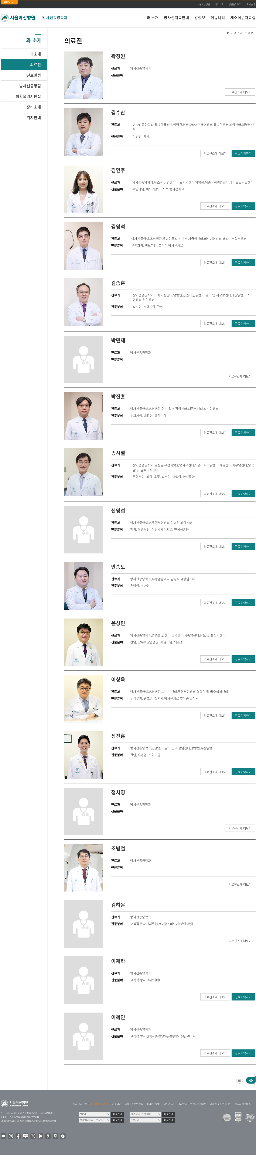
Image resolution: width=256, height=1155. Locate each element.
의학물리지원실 (28, 96)
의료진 (252, 32)
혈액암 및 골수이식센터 (212, 691)
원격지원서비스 (243, 1104)
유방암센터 (221, 124)
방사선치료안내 (176, 17)
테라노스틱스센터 (241, 182)
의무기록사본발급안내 (175, 1104)
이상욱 (118, 679)
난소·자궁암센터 (165, 182)
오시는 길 (251, 4)
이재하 (118, 961)
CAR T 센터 (169, 691)
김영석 (118, 226)
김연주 (118, 170)
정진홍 (118, 736)
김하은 (118, 904)
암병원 (177, 124)
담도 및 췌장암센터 (218, 295)
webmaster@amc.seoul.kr (26, 1117)
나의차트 (219, 4)
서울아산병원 (203, 4)
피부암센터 (239, 465)
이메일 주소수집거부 (220, 1104)
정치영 (118, 792)
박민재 (118, 340)
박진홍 (118, 396)
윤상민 (118, 623)
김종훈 (118, 283)
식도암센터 (211, 408)
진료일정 (34, 75)
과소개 (35, 54)
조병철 (118, 848)
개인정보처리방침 (99, 1104)
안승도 (118, 566)
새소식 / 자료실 (243, 17)
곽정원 (118, 56)
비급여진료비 (153, 1104)
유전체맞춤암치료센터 (179, 465)
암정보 (199, 17)
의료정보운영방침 (133, 1104)
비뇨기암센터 (185, 182)
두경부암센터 (161, 522)
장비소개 (34, 107)
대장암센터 (239, 295)
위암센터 (148, 299)
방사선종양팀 (30, 86)
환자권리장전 (80, 1104)
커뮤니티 (218, 17)
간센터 (187, 295)
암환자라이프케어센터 (198, 124)
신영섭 (118, 510)
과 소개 (152, 17)
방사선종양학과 (55, 17)
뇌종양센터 (191, 635)
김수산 (118, 112)
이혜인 (118, 1017)
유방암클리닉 (163, 124)
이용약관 (116, 1104)
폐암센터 (235, 124)
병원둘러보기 (235, 4)
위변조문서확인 (198, 1104)
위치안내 (34, 117)
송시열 (118, 453)
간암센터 (199, 295)
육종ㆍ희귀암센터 (217, 182)
